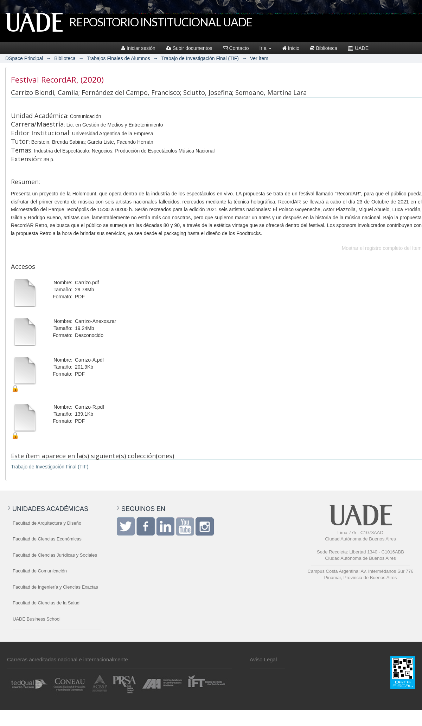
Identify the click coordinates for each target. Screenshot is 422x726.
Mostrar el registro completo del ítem (382, 248)
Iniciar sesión (138, 48)
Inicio (291, 48)
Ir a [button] (265, 48)
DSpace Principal (24, 58)
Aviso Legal (263, 659)
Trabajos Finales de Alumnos (118, 58)
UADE (358, 48)
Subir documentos (189, 48)
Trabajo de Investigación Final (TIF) (199, 58)
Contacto (236, 48)
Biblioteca (323, 48)
